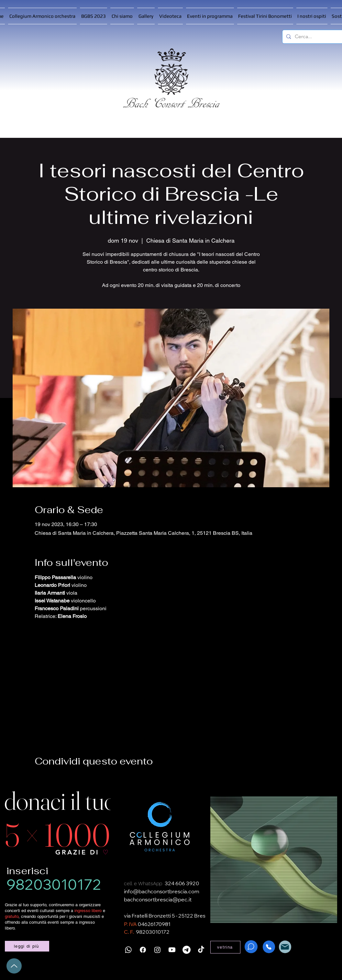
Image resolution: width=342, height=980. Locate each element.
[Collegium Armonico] (160, 827)
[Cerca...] (318, 36)
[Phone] (269, 947)
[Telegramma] (186, 950)
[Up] (14, 966)
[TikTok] (201, 950)
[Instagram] (157, 950)
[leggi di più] (27, 946)
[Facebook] (143, 950)
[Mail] (285, 947)
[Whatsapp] (128, 950)
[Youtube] (172, 950)
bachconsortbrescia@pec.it (158, 900)
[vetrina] (225, 947)
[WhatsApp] (251, 946)
